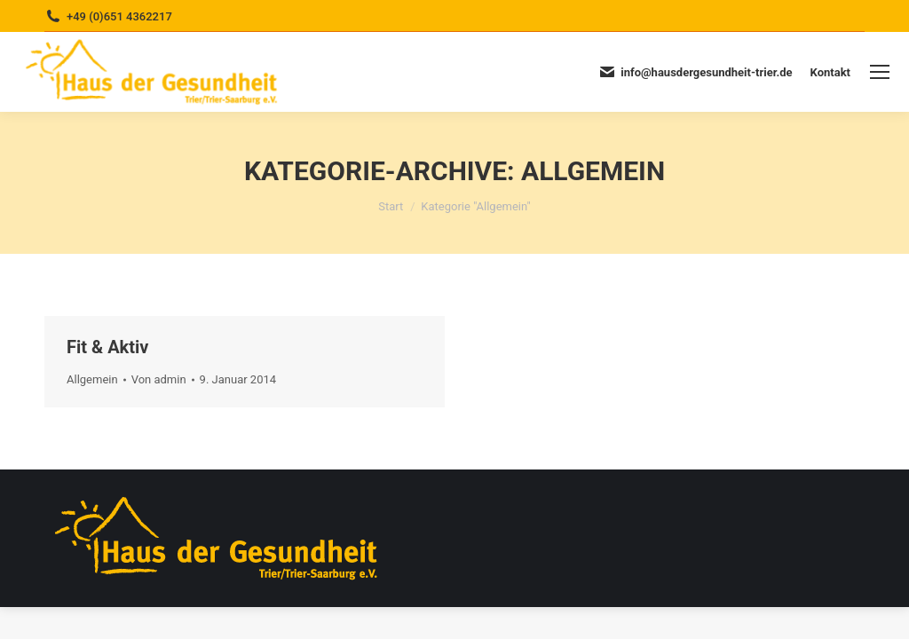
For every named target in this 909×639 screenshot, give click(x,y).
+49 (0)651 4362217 (119, 16)
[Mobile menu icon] (879, 71)
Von (158, 379)
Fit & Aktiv (107, 347)
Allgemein (92, 379)
